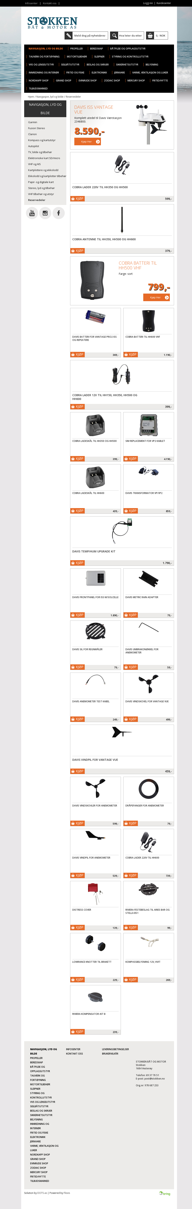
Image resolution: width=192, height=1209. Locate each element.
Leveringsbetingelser (115, 1049)
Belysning (152, 64)
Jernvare (119, 72)
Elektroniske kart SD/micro (44, 158)
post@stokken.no (154, 1078)
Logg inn (148, 3)
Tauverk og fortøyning (44, 56)
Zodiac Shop (112, 80)
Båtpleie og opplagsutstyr (127, 48)
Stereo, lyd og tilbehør (41, 188)
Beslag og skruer (98, 64)
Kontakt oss (49, 3)
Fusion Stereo (36, 128)
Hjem (31, 96)
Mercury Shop (136, 80)
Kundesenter (164, 3)
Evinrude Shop (88, 80)
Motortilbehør (77, 56)
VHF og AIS (34, 164)
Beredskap (96, 48)
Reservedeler (73, 96)
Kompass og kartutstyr (42, 140)
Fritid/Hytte (160, 80)
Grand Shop (63, 80)
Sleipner (99, 56)
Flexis (67, 1193)
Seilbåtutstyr (70, 64)
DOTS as (42, 1193)
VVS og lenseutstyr (41, 64)
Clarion (32, 134)
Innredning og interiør (44, 72)
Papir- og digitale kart (41, 182)
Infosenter (31, 3)
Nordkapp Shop (39, 80)
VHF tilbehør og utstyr (41, 194)
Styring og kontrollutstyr (130, 56)
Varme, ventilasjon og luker (150, 72)
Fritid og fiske (75, 72)
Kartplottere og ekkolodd (43, 170)
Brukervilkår (110, 1053)
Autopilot (33, 146)
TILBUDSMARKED (38, 88)
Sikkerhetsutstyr (127, 64)
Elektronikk (99, 72)
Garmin (32, 122)
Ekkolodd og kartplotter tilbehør (47, 176)
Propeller (76, 48)
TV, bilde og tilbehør (40, 152)
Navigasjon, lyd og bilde (46, 48)
